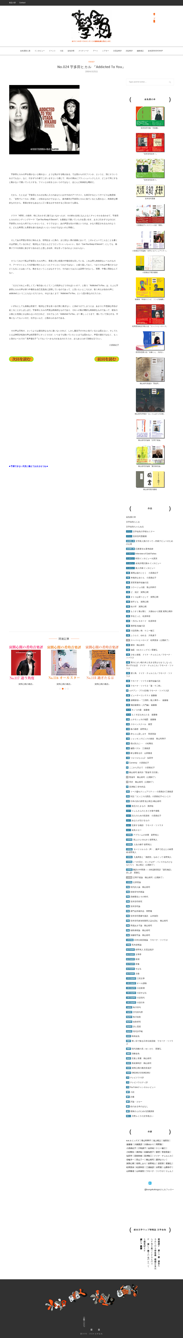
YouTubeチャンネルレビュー (141, 1087)
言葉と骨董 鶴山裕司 (138, 1058)
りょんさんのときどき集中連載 (142, 810)
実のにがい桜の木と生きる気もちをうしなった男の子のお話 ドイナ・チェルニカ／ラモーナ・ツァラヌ (149, 665)
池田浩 (166, 1141)
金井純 (151, 1148)
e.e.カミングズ (132, 1141)
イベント (52, 51)
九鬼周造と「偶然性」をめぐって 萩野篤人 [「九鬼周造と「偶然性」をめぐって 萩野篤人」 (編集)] (153, 857)
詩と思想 (133, 1026)
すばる (133, 968)
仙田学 (129, 1156)
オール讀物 (136, 983)
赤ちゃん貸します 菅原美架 (141, 733)
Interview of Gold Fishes (141, 553)
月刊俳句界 (134, 1012)
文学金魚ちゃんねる (135, 526)
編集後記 (140, 51)
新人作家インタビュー (140, 568)
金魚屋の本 (131, 517)
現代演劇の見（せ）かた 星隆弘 (143, 1048)
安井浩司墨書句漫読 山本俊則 (142, 915)
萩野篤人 (152, 1163)
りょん (169, 1171)
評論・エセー (134, 1101)
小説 (61, 51)
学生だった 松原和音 (138, 616)
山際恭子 (168, 1167)
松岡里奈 (130, 1167)
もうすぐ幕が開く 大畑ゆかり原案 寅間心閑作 (149, 611)
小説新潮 (135, 988)
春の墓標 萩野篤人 (137, 729)
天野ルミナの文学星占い (139, 1116)
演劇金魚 (133, 1053)
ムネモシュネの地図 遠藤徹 (141, 719)
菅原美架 (166, 1152)
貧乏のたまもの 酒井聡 (139, 806)
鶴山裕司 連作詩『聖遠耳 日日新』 (143, 772)
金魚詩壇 (71, 51)
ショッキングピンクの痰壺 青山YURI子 (146, 738)
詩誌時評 (129, 51)
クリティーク (84, 51)
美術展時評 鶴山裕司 (138, 1063)
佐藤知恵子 (149, 1152)
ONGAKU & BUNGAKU (138, 1072)
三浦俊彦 (150, 1167)
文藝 (132, 973)
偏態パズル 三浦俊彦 (138, 748)
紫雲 (158, 1152)
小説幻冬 (135, 1002)
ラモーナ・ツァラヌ (155, 1171)
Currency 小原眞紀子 (137, 762)
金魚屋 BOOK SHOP (155, 51)
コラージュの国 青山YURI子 (141, 587)
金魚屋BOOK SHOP (84, 1322)
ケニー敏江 (161, 1148)
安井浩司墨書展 (136, 536)
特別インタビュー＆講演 (141, 558)
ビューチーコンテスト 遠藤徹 (141, 695)
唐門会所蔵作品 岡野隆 (139, 911)
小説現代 (135, 997)
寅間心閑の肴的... (26, 684)
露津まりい (161, 1160)
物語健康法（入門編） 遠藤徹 (141, 705)
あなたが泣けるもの (137, 820)
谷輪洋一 (130, 1160)
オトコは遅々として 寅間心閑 (142, 597)
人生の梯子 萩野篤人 (139, 844)
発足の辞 (12, 3)
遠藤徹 (129, 1144)
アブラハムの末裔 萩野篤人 (142, 834)
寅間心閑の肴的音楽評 (138, 1068)
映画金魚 (133, 1036)
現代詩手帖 (134, 1031)
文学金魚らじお (133, 521)
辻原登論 (133, 882)
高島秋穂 (138, 1156)
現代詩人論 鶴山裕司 (138, 887)
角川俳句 (133, 1007)
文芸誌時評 (117, 51)
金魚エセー (134, 830)
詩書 (130, 1096)
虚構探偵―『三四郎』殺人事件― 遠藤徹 (147, 700)
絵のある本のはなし (137, 1106)
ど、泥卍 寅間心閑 (137, 592)
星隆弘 (169, 1163)
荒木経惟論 (134, 944)
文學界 (133, 954)
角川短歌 (133, 1016)
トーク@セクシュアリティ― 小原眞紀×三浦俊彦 (149, 791)
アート (95, 51)
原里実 (161, 1163)
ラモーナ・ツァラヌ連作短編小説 (143, 681)
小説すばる (136, 992)
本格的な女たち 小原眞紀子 (141, 577)
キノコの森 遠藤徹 (137, 709)
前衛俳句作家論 (135, 891)
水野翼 (159, 1167)
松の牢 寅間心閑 (136, 606)
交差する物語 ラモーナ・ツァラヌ (144, 825)
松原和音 (140, 1167)
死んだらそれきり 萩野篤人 (141, 839)
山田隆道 (130, 1171)
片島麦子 (142, 1148)
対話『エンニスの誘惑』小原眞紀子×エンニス (148, 796)
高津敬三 (148, 1156)
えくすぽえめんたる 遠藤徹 (141, 714)
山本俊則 (140, 1171)
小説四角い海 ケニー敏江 (140, 630)
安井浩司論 (133, 906)
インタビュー (40, 51)
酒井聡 (139, 1152)
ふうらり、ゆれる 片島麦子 (141, 635)
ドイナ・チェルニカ (163, 1156)
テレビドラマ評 (135, 1077)
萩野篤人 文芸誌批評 (140, 949)
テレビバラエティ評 (137, 1082)
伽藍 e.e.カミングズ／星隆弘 (141, 649)
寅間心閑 (130, 1163)
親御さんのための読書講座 (140, 1111)
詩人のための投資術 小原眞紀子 (143, 815)
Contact (22, 3)
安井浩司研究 (134, 901)
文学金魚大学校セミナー (140, 531)
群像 (132, 964)
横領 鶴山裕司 (135, 645)
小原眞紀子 (131, 1148)
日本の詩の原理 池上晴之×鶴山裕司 (143, 801)
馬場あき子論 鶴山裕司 (139, 925)
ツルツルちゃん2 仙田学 (139, 757)
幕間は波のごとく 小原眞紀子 (142, 572)
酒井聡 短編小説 (135, 625)
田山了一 (140, 1160)
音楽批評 (91, 62)
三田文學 (135, 978)
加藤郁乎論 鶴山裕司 (138, 935)
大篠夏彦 (138, 1144)
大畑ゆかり (149, 1144)
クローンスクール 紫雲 (139, 724)
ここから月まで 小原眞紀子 (140, 767)
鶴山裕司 (150, 1160)
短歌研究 (133, 1021)
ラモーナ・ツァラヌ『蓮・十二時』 (144, 685)
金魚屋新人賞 (25, 51)
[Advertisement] (30, 436)
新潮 (132, 959)
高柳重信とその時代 (137, 896)
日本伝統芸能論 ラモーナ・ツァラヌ (147, 940)
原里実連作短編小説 (137, 582)
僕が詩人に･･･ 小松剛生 (139, 743)
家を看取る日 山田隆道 (139, 753)
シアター (105, 51)
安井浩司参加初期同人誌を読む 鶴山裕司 (147, 920)
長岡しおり (141, 1163)
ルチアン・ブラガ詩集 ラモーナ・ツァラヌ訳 (147, 690)
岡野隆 (159, 1144)
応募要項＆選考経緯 (139, 548)
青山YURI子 (146, 1141)
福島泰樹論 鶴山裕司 (138, 930)
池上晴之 (157, 1141)
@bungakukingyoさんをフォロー (159, 1189)
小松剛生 (130, 1152)
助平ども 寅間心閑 (137, 601)
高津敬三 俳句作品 (135, 786)
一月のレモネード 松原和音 (141, 621)
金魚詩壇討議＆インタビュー (143, 563)
